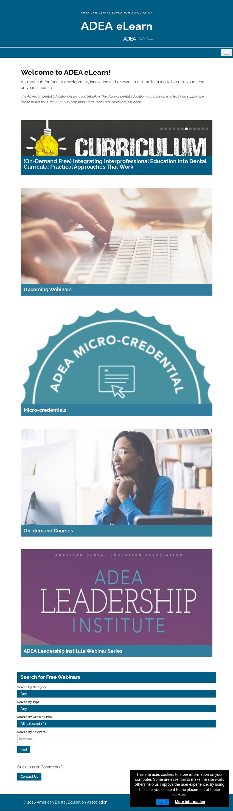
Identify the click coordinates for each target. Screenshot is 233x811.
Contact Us (29, 777)
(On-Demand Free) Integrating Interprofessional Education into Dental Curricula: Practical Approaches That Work (115, 164)
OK (162, 802)
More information (190, 801)
